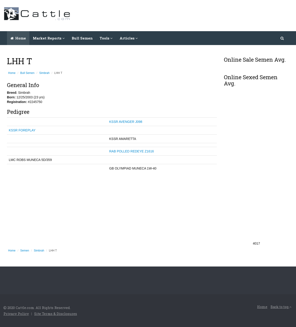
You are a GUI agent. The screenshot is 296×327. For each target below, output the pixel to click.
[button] (282, 38)
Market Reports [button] (49, 38)
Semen (24, 250)
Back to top (281, 307)
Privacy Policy (16, 313)
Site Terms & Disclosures (55, 313)
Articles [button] (129, 38)
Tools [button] (106, 38)
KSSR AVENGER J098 (125, 122)
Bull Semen (82, 38)
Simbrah (44, 73)
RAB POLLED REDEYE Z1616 (131, 151)
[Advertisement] (208, 15)
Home (18, 38)
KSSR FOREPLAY (22, 130)
